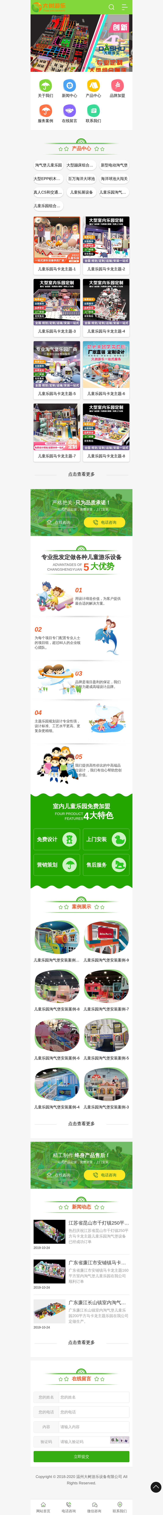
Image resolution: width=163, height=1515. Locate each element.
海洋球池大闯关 (114, 178)
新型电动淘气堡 (114, 165)
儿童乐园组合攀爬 (49, 206)
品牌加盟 (117, 95)
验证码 (46, 1442)
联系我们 (93, 121)
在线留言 (69, 121)
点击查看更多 (81, 474)
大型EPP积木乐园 (49, 178)
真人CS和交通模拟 (49, 192)
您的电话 (46, 1412)
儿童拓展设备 (81, 192)
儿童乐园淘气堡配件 (114, 192)
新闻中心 (69, 95)
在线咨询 (62, 522)
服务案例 (45, 121)
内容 (46, 1427)
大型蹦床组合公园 (81, 165)
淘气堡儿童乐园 (48, 165)
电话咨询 (108, 522)
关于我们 (45, 95)
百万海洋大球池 (81, 178)
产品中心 (93, 95)
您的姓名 (46, 1397)
